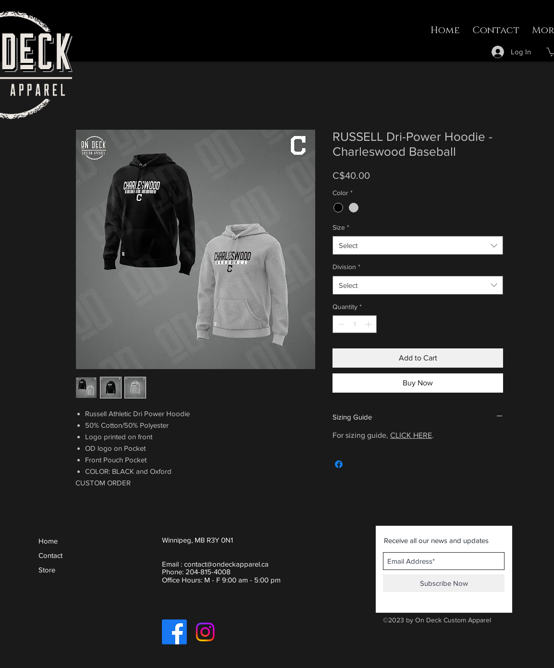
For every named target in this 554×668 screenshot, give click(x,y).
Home (48, 541)
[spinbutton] (354, 324)
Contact (50, 555)
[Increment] (369, 324)
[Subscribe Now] (444, 583)
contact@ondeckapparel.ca (226, 564)
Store (46, 570)
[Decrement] (340, 324)
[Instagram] (205, 631)
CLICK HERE (411, 435)
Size (340, 227)
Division (346, 267)
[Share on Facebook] (339, 464)
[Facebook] (174, 631)
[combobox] (417, 245)
